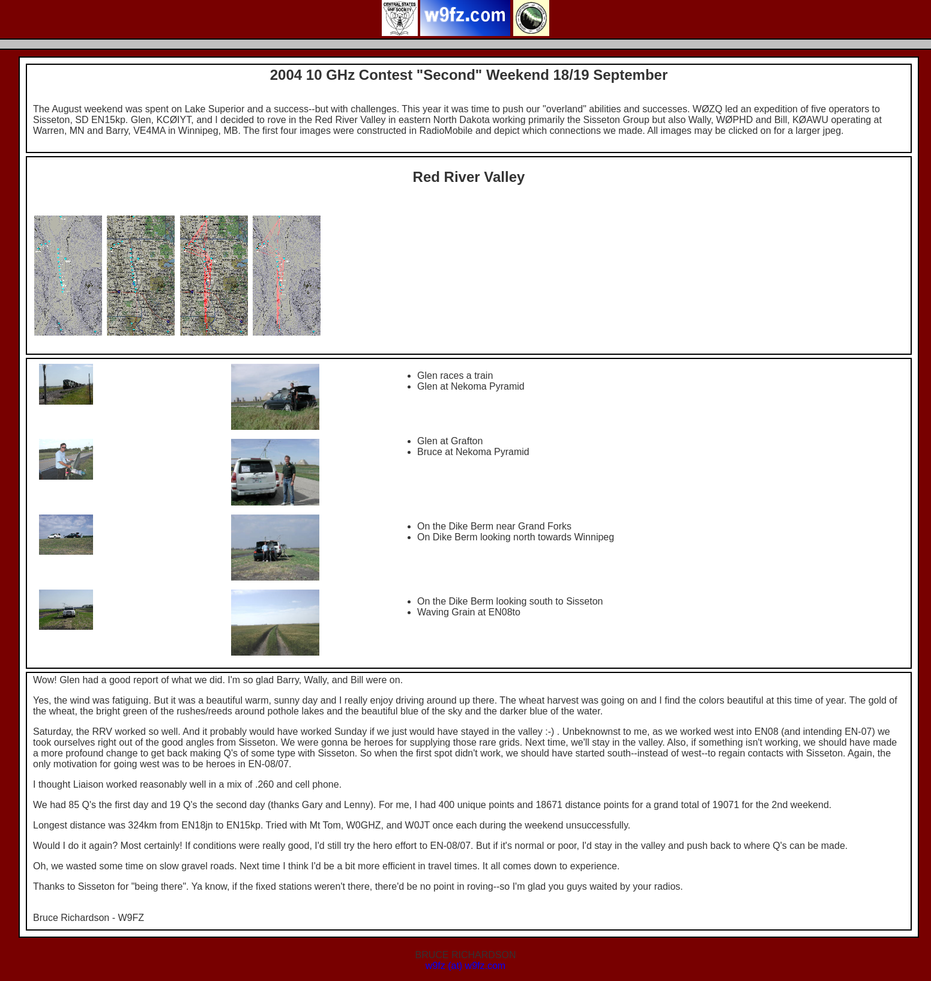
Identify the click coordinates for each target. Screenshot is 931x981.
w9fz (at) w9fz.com (465, 966)
